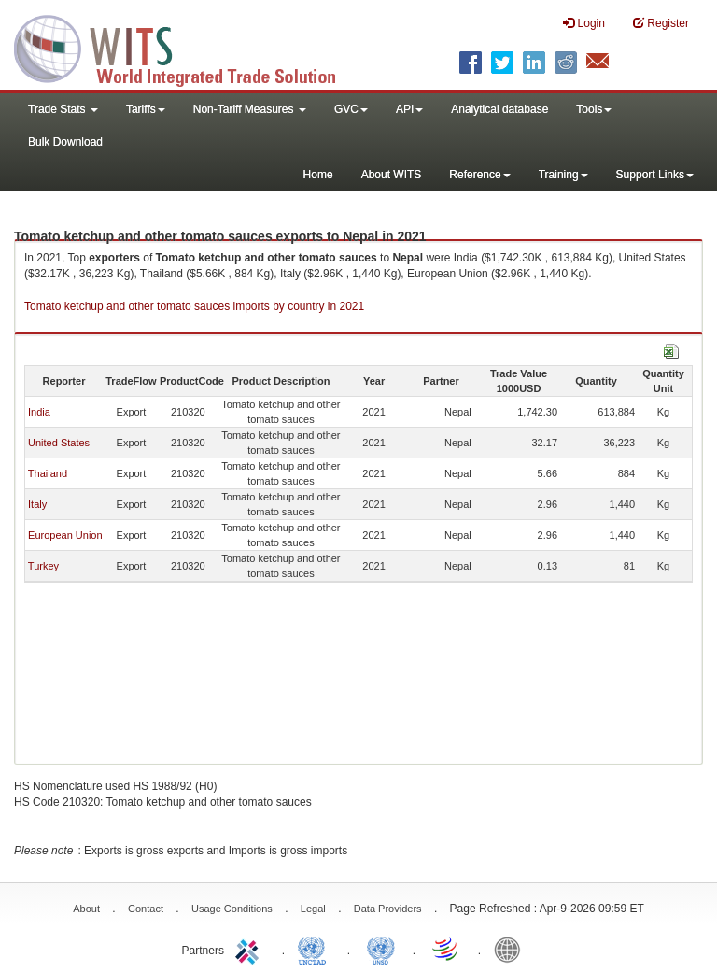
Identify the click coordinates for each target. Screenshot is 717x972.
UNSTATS (381, 948)
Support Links (655, 174)
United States (59, 442)
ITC (250, 948)
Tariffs (145, 109)
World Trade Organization (446, 948)
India (39, 411)
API (409, 109)
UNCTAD (315, 948)
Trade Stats (63, 109)
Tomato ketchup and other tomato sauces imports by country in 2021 (194, 306)
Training (563, 174)
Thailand (47, 473)
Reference (479, 174)
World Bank (511, 948)
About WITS (391, 174)
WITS (186, 46)
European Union (65, 535)
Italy (37, 504)
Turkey (43, 565)
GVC (351, 109)
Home (318, 174)
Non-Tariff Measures (249, 109)
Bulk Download (65, 141)
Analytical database (499, 109)
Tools (594, 109)
